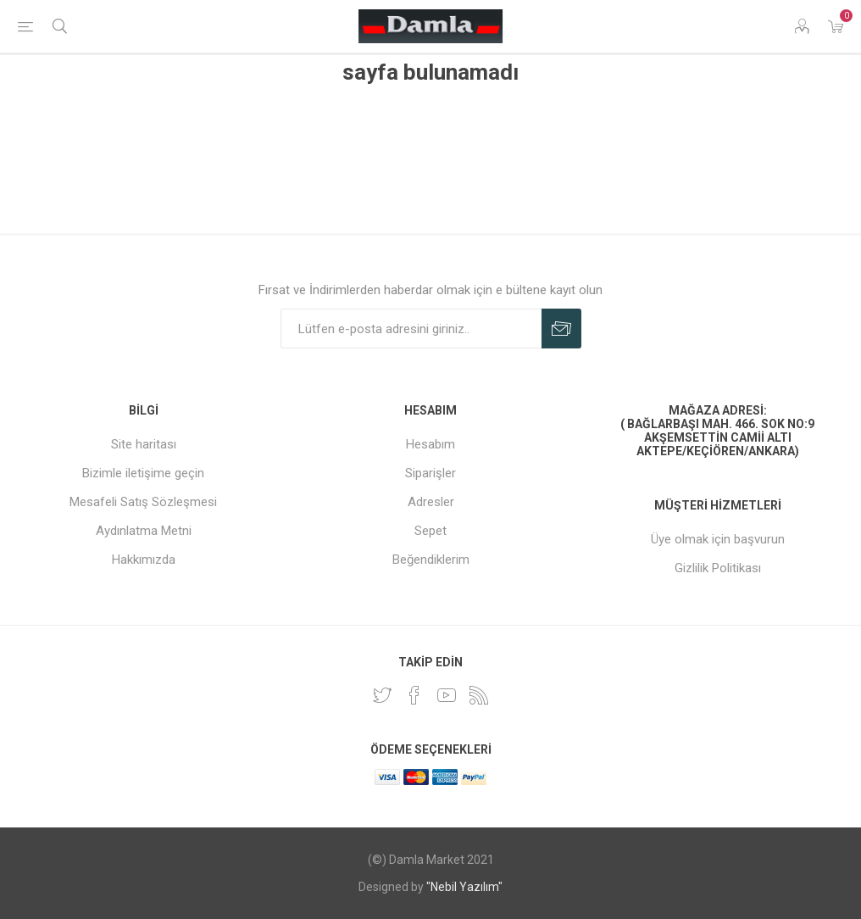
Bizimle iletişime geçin (143, 473)
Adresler (431, 502)
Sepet (430, 530)
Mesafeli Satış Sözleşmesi (143, 502)
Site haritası (143, 444)
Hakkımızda (143, 559)
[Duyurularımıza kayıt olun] (411, 328)
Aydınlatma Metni (144, 530)
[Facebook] (414, 695)
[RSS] (478, 695)
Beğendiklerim (430, 559)
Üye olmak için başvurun (718, 539)
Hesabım (430, 444)
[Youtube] (446, 695)
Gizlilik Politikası (718, 568)
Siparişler (430, 473)
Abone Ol (561, 328)
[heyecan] (382, 695)
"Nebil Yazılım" (464, 887)
